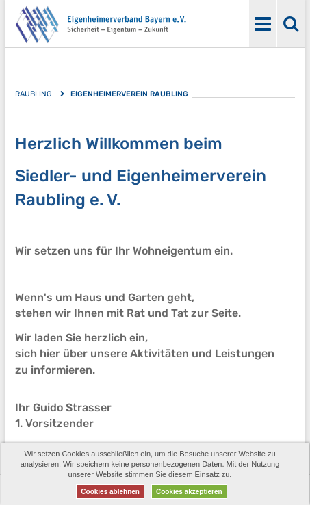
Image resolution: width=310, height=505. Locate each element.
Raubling (33, 94)
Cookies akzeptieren (189, 491)
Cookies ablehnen (110, 491)
